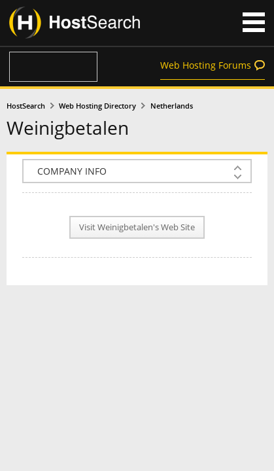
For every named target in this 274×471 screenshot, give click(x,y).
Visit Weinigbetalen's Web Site (137, 227)
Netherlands (171, 106)
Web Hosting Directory (97, 106)
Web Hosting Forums (205, 65)
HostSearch (26, 106)
